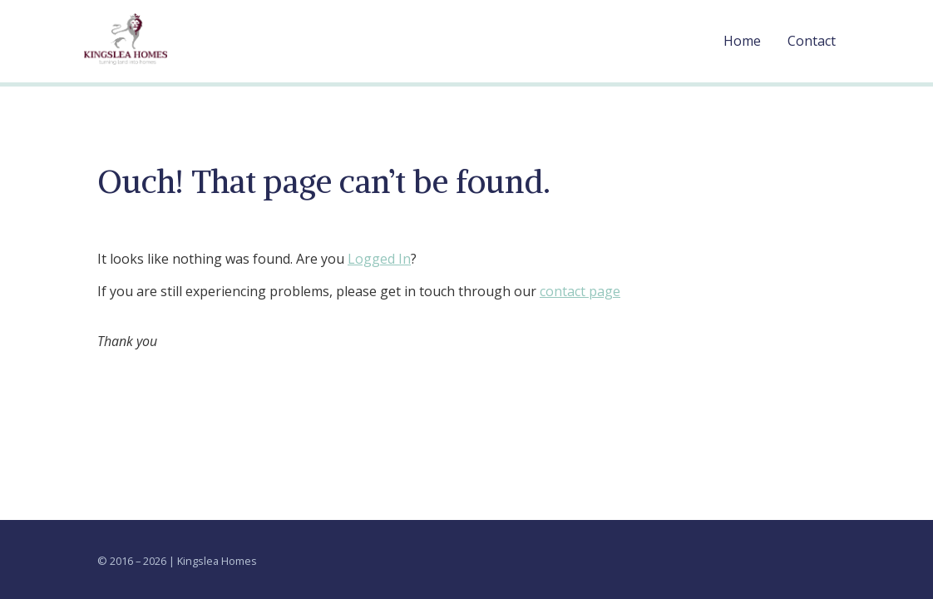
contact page (580, 291)
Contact (811, 41)
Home (742, 41)
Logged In (379, 259)
